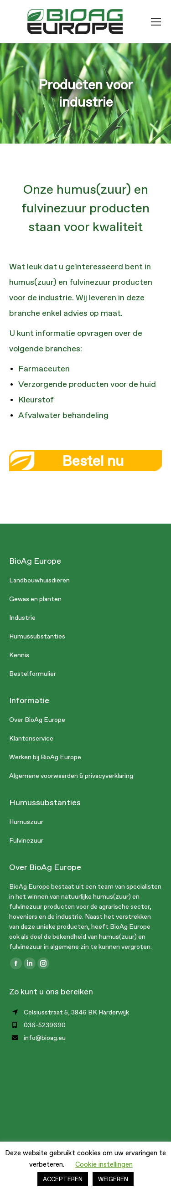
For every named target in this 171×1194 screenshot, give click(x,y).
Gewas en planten (35, 599)
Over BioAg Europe (37, 720)
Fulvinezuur (26, 840)
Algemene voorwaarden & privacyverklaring (71, 776)
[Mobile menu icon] (156, 22)
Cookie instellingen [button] (104, 1164)
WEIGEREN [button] (113, 1179)
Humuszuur (26, 822)
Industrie (22, 618)
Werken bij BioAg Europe (45, 757)
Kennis (19, 655)
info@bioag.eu (45, 1038)
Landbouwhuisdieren (39, 580)
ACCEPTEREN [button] (63, 1179)
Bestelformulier (32, 674)
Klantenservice (31, 738)
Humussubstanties (37, 636)
